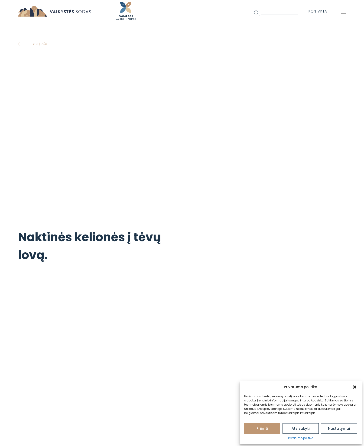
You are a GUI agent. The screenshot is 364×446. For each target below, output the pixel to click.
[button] (354, 387)
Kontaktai (318, 11)
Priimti (262, 428)
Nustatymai (339, 428)
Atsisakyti (301, 428)
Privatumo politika (300, 438)
